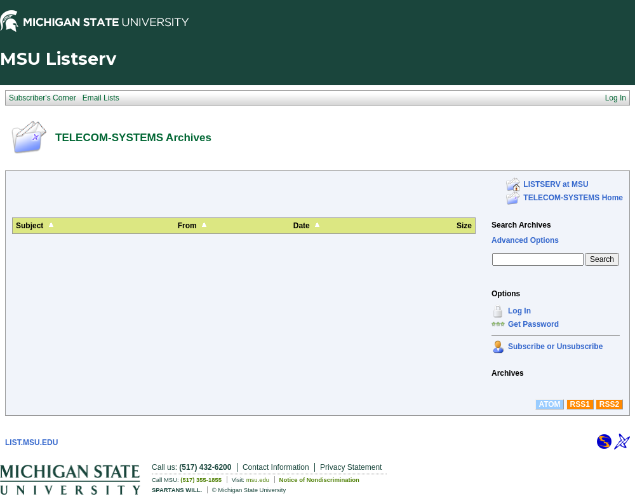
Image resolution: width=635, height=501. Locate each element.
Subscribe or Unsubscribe (555, 346)
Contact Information (276, 467)
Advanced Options (525, 240)
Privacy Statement (351, 467)
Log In (519, 310)
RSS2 (609, 404)
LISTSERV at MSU (555, 184)
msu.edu (257, 479)
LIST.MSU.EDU (31, 442)
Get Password (533, 324)
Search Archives (521, 225)
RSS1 (580, 404)
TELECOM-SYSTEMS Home (573, 197)
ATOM (549, 404)
